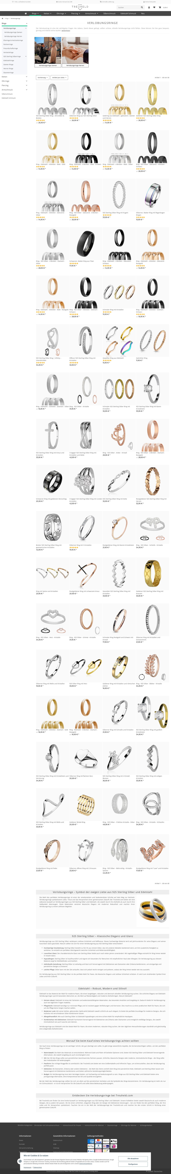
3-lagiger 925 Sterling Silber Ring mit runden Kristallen (85, 500)
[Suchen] (128, 7)
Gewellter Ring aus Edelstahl (113, 358)
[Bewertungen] (40, 120)
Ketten (4, 77)
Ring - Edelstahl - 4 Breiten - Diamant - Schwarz (150, 311)
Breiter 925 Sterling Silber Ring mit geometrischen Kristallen (49, 546)
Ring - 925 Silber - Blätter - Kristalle (149, 684)
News (21, 1140)
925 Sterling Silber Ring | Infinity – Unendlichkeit (48, 359)
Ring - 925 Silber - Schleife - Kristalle (149, 545)
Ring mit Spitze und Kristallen (47, 591)
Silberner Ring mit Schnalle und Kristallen (118, 730)
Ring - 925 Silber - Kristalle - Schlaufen (150, 822)
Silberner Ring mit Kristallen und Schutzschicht (148, 638)
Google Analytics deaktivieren (55, 1171)
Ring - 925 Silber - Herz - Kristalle (48, 637)
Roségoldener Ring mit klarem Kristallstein (118, 545)
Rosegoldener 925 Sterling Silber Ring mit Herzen (151, 500)
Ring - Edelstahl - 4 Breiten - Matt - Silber (118, 164)
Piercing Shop (158, 1171)
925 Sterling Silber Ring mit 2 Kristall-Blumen (116, 777)
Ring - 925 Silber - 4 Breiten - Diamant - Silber (50, 262)
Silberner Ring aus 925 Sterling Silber (83, 116)
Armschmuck (7, 90)
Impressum (27, 1167)
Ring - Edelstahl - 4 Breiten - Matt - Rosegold (52, 310)
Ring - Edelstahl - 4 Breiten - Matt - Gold (50, 164)
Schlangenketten (146, 1125)
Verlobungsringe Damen (13, 32)
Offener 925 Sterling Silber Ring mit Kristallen (82, 359)
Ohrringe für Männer (128, 1125)
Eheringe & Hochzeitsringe (13, 40)
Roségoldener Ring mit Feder (46, 868)
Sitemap (56, 1148)
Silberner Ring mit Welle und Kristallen (50, 684)
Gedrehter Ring (141, 358)
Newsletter (23, 1152)
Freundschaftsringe (10, 48)
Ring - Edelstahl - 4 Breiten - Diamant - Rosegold (83, 731)
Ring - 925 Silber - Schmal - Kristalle (82, 637)
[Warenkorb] (163, 7)
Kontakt (22, 1144)
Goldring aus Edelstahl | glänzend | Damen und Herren (119, 117)
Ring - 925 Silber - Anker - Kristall (115, 453)
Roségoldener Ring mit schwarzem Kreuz (84, 591)
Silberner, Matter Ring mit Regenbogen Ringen (150, 214)
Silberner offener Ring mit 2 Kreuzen (82, 868)
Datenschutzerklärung (85, 1163)
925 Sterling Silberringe (12, 56)
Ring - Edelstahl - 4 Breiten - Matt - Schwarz (85, 164)
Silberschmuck (7, 94)
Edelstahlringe (8, 60)
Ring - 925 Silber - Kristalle (79, 406)
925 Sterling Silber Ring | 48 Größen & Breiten (50, 117)
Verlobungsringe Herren (13, 36)
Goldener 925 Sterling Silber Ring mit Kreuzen (149, 592)
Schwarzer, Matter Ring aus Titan (81, 261)
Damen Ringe (8, 64)
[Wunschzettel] (154, 7)
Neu (143, 13)
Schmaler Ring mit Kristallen (113, 310)
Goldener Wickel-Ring (77, 822)
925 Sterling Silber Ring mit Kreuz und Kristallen (50, 454)
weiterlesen (66, 30)
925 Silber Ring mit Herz (78, 684)
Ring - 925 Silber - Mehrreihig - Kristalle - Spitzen (118, 869)
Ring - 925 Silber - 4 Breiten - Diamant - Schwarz (83, 311)
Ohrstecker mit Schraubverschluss (46, 1125)
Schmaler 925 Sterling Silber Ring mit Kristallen (116, 407)
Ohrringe (5, 81)
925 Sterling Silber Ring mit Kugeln (115, 213)
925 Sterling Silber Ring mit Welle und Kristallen (50, 823)
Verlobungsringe (9, 28)
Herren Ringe (8, 68)
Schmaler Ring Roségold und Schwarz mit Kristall (118, 638)
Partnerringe (8, 44)
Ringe (4, 23)
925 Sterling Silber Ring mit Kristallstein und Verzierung (52, 777)
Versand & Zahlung (26, 1148)
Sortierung (42, 77)
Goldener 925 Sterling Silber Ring (148, 116)
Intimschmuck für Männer (94, 1125)
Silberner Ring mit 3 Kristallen (80, 545)
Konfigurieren (133, 1164)
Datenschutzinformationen (63, 1152)
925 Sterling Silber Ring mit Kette (115, 499)
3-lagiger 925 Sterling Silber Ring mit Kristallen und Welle (82, 454)
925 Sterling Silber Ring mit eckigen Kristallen (149, 777)
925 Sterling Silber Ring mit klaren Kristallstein (148, 407)
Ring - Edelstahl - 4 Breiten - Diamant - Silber (52, 406)
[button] (149, 7)
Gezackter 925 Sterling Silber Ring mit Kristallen (116, 592)
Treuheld (150, 1171)
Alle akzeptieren (133, 1158)
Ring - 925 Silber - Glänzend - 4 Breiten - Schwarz (151, 165)
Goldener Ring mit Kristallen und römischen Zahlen (119, 685)
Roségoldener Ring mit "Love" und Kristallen (152, 868)
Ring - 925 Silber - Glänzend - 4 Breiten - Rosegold (84, 214)
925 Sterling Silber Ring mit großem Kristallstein (149, 731)
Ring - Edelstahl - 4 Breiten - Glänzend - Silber (50, 214)
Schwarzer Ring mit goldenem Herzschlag (51, 499)
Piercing (5, 85)
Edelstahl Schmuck (8, 98)
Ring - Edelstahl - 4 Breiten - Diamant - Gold (52, 730)
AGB (54, 1144)
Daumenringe (8, 72)
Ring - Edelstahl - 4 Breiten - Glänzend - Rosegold (150, 262)
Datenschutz (37, 1167)
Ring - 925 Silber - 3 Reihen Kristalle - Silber (119, 822)
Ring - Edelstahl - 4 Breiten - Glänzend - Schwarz (117, 262)
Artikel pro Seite (58, 77)
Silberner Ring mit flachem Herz (81, 776)
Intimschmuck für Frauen (72, 1125)
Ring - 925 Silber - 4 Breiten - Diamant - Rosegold (150, 454)
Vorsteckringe (8, 52)
